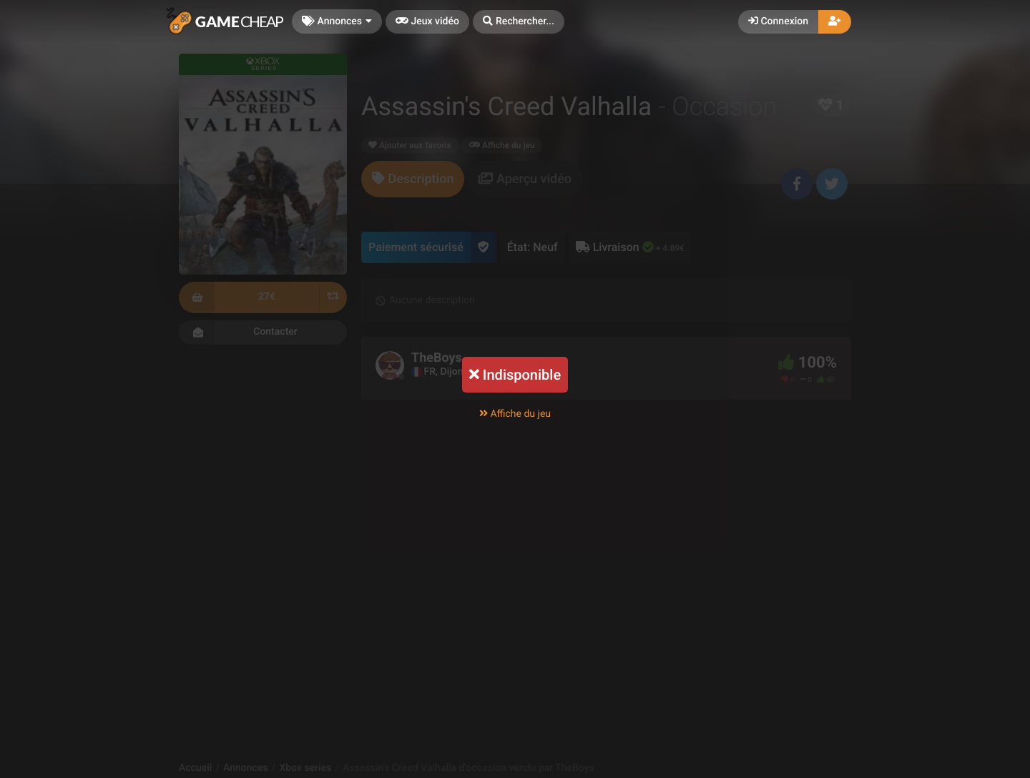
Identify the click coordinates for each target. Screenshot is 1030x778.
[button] (518, 22)
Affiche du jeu (515, 414)
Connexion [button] (778, 21)
